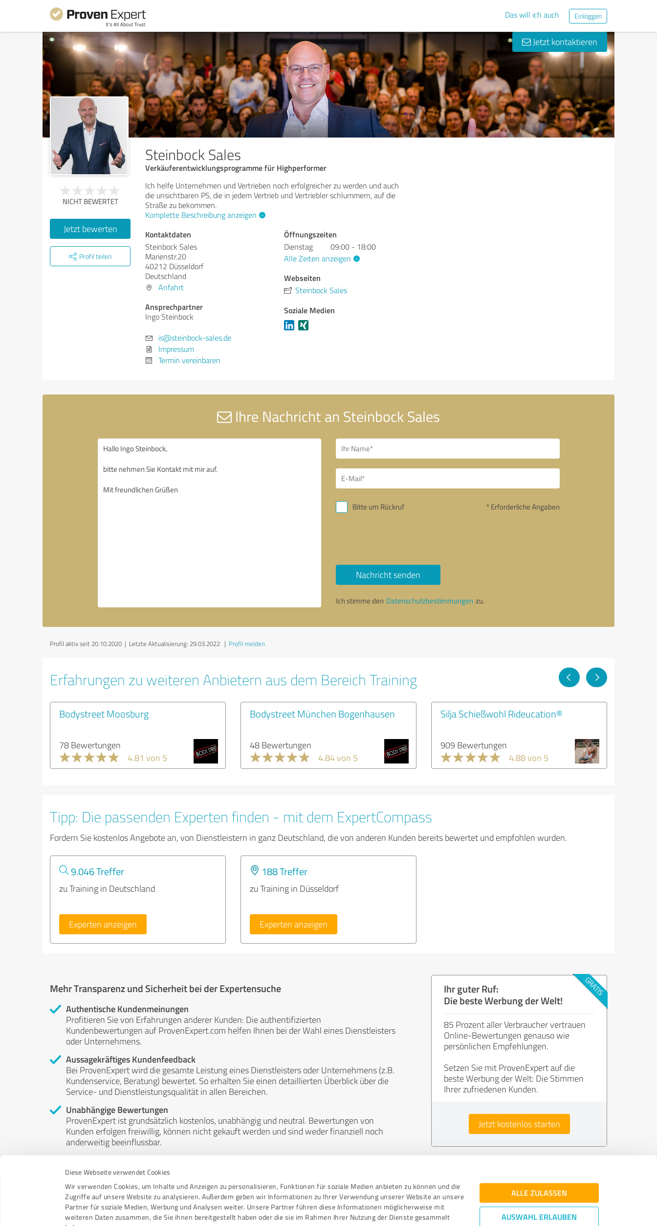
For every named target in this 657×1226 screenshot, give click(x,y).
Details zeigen (397, 1207)
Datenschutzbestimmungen (148, 1180)
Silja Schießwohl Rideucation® (501, 713)
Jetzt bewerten (90, 228)
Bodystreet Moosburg (104, 713)
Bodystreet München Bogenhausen (322, 713)
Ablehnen (539, 1179)
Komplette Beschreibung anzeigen (204, 214)
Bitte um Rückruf (378, 507)
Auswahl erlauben (539, 1149)
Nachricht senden (388, 574)
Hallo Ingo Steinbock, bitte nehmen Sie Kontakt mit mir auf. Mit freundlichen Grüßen (210, 523)
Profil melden (247, 643)
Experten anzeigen (103, 924)
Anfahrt (171, 287)
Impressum (82, 1180)
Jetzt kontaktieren (559, 41)
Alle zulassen (539, 1125)
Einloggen (588, 16)
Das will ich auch (532, 14)
